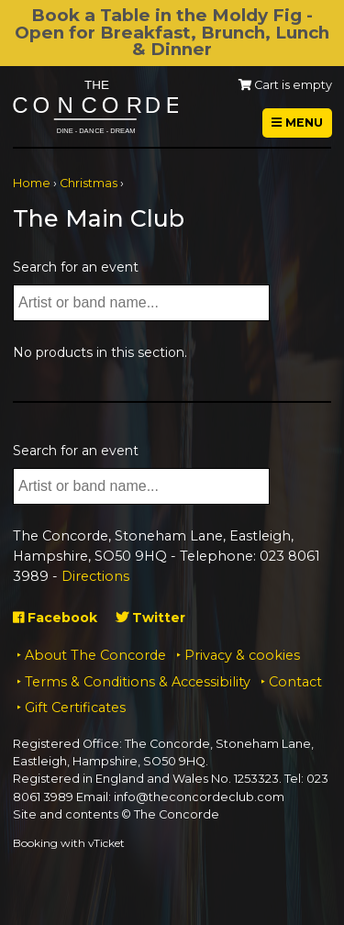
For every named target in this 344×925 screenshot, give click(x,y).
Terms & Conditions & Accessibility (137, 682)
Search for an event (76, 267)
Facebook (55, 617)
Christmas (88, 183)
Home (31, 183)
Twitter (150, 617)
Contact (295, 682)
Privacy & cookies (242, 655)
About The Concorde (95, 655)
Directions (95, 576)
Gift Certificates (75, 707)
